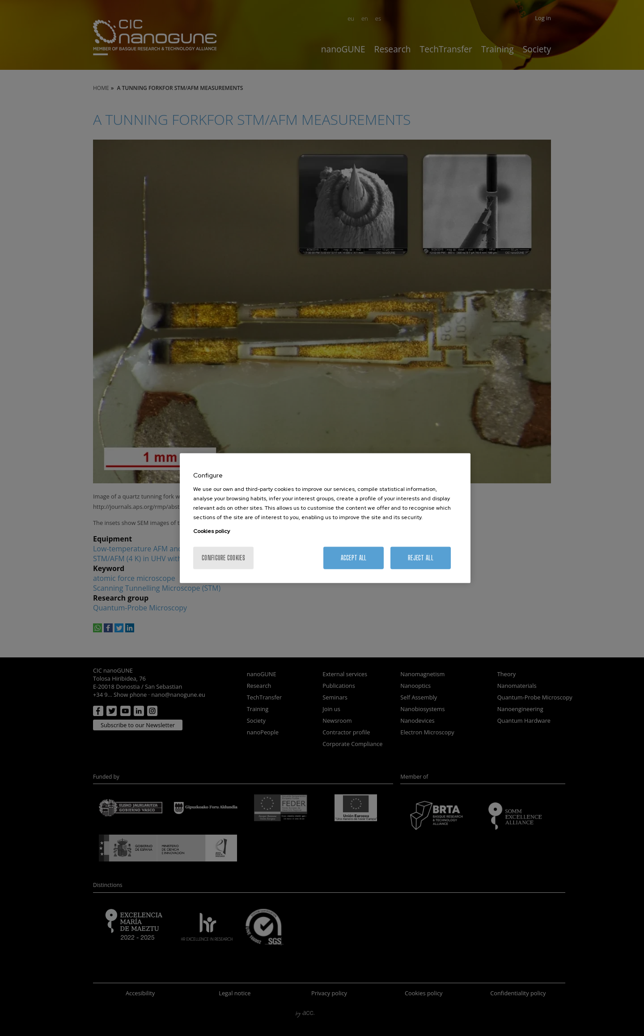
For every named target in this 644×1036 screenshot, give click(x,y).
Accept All (354, 558)
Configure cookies (223, 558)
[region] (325, 518)
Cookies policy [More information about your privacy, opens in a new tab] (211, 531)
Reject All (420, 558)
